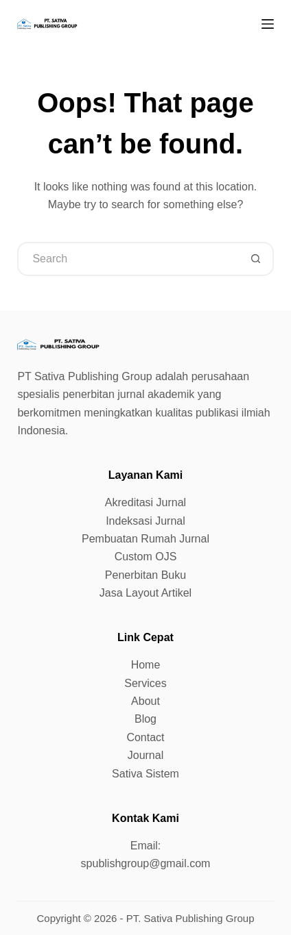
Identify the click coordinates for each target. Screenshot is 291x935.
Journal (145, 755)
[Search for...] (128, 259)
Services (145, 683)
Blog (145, 719)
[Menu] (267, 24)
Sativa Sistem (145, 774)
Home (146, 665)
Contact (145, 737)
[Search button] (257, 259)
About (145, 701)
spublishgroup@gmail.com (146, 863)
